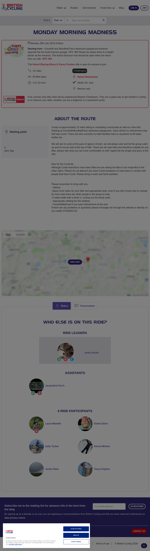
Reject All (76, 535)
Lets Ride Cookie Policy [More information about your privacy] (15, 544)
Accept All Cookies (76, 528)
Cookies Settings (76, 541)
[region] (46, 535)
